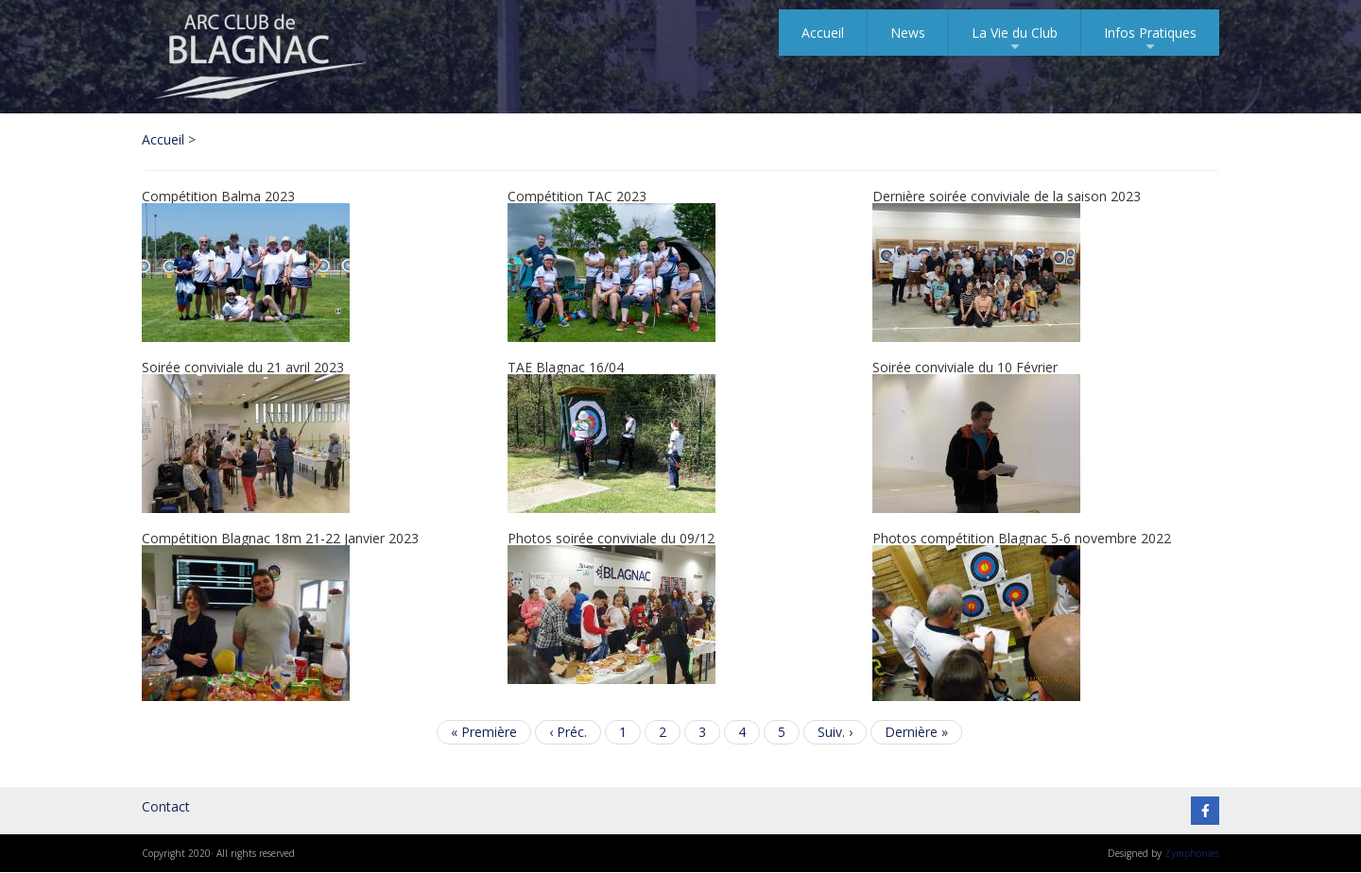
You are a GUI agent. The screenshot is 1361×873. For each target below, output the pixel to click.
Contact (166, 806)
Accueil (822, 33)
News (907, 33)
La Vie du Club (1015, 40)
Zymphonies (1191, 853)
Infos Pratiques (1150, 40)
